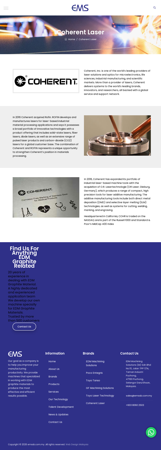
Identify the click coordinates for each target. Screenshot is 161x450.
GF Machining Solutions (100, 388)
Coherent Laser (95, 403)
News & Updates (58, 414)
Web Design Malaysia (77, 444)
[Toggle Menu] (6, 8)
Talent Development (61, 407)
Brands (52, 376)
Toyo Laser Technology (100, 395)
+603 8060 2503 (135, 405)
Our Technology (58, 399)
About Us (53, 369)
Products (53, 384)
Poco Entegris (94, 373)
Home (70, 39)
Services (53, 392)
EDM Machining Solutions (95, 363)
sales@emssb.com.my (139, 395)
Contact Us (24, 326)
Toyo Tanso (93, 380)
